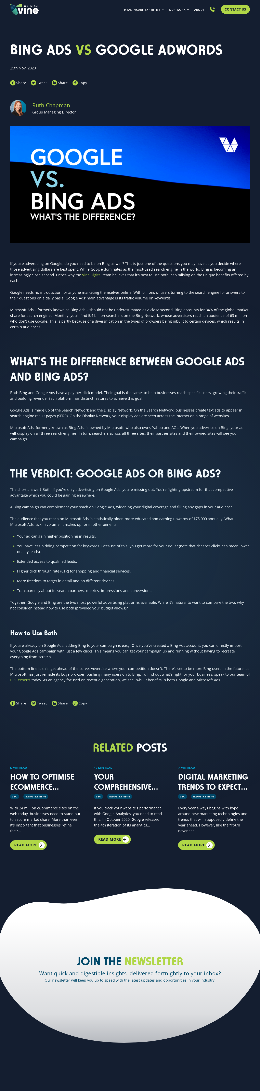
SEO (14, 794)
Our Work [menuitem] (177, 10)
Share (21, 81)
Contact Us (235, 9)
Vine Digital (92, 273)
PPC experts (20, 678)
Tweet (44, 81)
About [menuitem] (199, 10)
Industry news (36, 794)
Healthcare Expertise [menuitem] (142, 10)
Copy (87, 81)
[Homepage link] (24, 9)
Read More (28, 844)
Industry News (203, 794)
